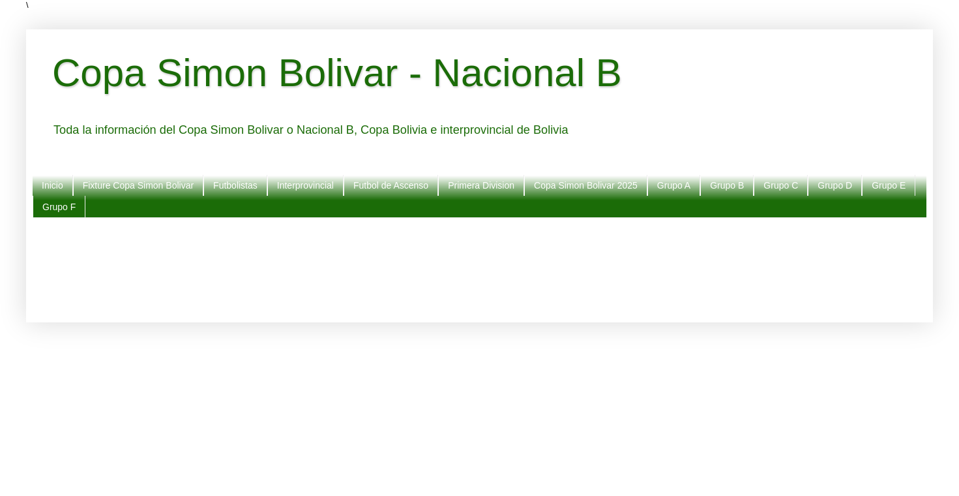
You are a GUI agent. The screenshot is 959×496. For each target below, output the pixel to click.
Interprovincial (305, 185)
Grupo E (889, 185)
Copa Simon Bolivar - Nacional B (337, 73)
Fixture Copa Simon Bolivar (138, 185)
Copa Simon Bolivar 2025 (586, 185)
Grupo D (835, 185)
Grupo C (780, 185)
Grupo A (673, 185)
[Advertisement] (443, 267)
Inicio (52, 185)
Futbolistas (235, 185)
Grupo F (59, 207)
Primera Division (481, 185)
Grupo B (727, 185)
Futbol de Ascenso (390, 185)
